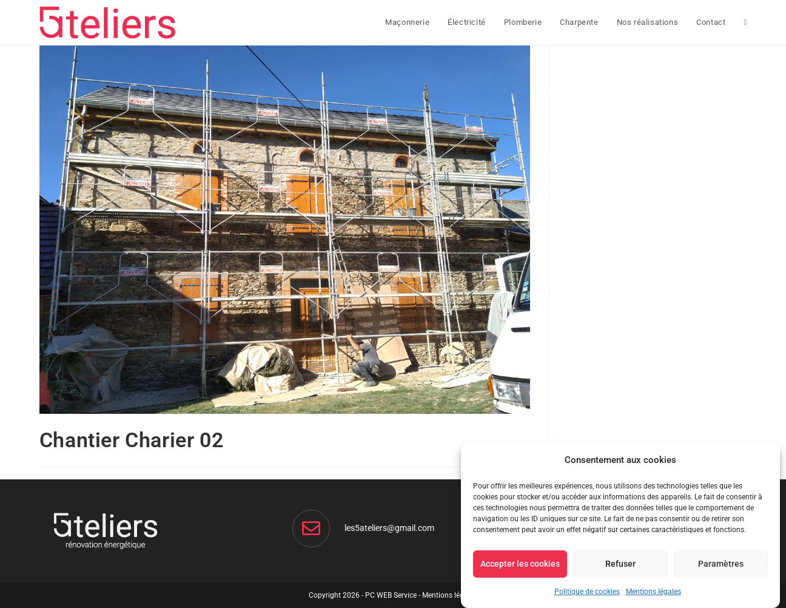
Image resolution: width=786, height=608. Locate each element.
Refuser (620, 564)
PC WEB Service (391, 595)
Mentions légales (653, 591)
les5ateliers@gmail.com (389, 528)
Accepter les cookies (520, 564)
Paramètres (721, 564)
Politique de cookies (587, 591)
